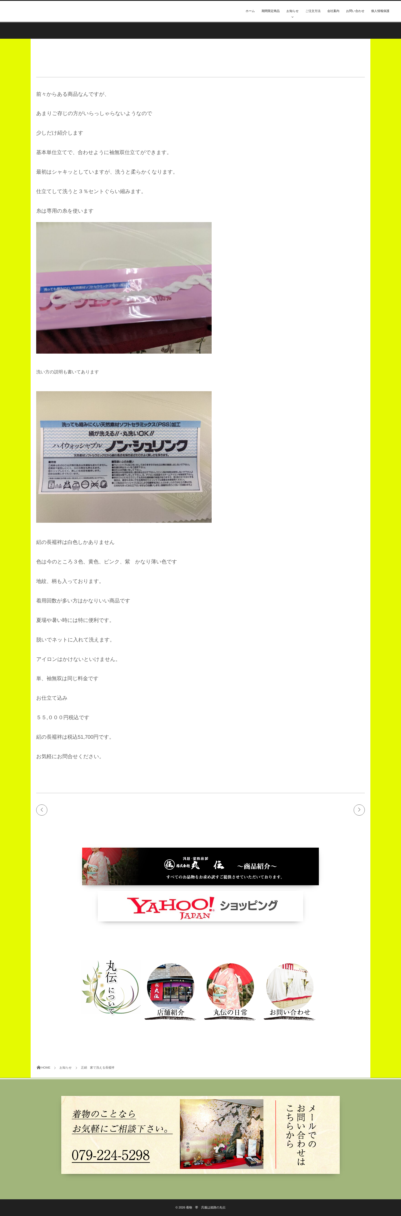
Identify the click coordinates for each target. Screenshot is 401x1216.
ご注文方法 (313, 11)
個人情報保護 (380, 11)
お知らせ (292, 11)
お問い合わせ (355, 11)
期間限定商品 (270, 11)
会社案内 (333, 11)
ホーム (250, 11)
